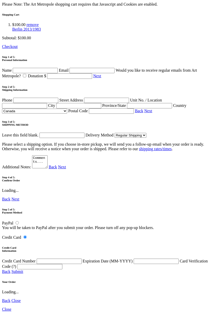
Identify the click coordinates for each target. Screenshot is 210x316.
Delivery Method (116, 135)
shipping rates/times (155, 149)
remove (32, 24)
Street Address (94, 100)
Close (16, 303)
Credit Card (11, 239)
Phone (30, 100)
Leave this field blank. (43, 135)
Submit (17, 274)
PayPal (7, 225)
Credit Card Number (42, 263)
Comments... (40, 163)
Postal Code (101, 111)
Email (87, 70)
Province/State (137, 105)
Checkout (10, 46)
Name (30, 70)
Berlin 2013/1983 (26, 29)
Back (139, 111)
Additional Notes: (25, 169)
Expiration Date (131, 263)
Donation (60, 76)
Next (97, 76)
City (75, 105)
